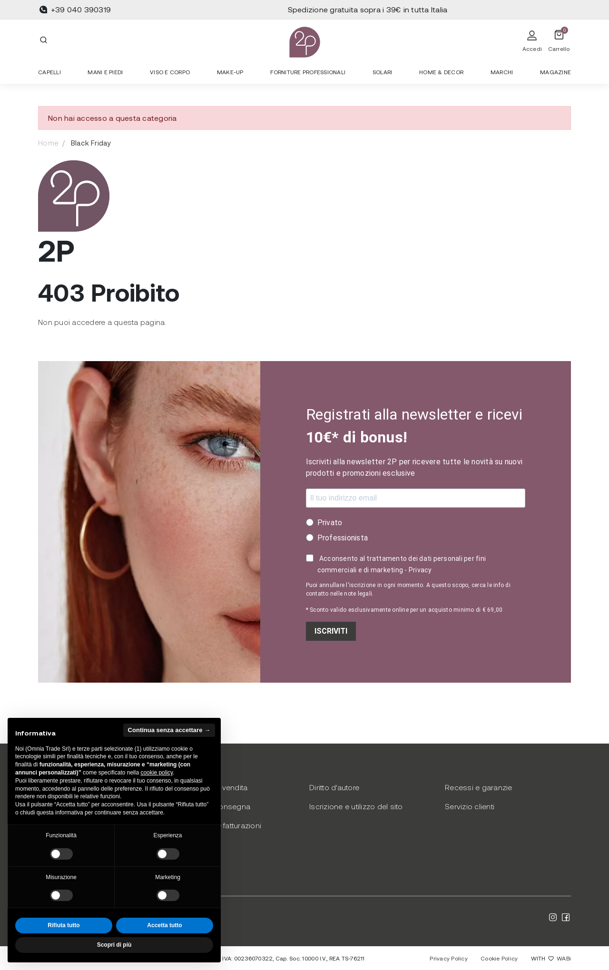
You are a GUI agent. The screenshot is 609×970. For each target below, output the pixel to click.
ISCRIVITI (330, 631)
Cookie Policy (499, 958)
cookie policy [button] (156, 772)
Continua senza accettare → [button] (169, 730)
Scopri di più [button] (114, 944)
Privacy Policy (449, 958)
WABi (564, 958)
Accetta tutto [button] (164, 925)
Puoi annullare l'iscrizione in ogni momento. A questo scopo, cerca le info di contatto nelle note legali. (408, 589)
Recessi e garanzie (478, 787)
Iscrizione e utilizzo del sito (356, 806)
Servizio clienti (469, 806)
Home (48, 142)
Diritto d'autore (334, 787)
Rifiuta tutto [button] (63, 925)
